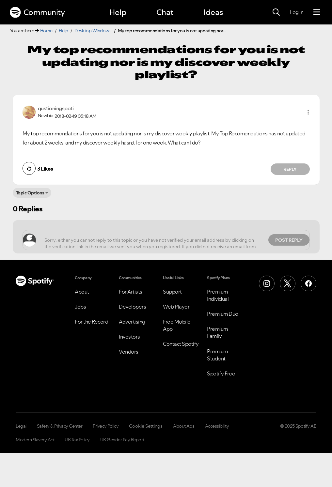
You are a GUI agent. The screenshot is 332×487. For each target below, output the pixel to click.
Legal (21, 426)
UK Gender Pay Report (122, 440)
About (82, 291)
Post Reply (289, 240)
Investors (129, 336)
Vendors (128, 351)
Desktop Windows (93, 30)
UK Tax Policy (77, 440)
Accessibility (217, 426)
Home (46, 30)
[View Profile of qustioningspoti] (56, 108)
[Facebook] (308, 283)
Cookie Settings (146, 426)
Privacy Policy (106, 426)
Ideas (213, 12)
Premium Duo (222, 313)
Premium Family (217, 332)
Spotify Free (221, 373)
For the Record (91, 321)
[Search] (276, 12)
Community (37, 12)
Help (117, 12)
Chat (164, 12)
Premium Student (217, 355)
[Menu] (316, 12)
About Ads (184, 426)
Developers (132, 306)
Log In (296, 12)
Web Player (176, 306)
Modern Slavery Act (35, 440)
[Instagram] (267, 283)
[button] (308, 112)
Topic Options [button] (30, 193)
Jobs (80, 306)
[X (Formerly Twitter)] (287, 283)
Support (172, 291)
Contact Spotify (181, 343)
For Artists (130, 291)
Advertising (132, 321)
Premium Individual (218, 295)
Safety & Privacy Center (60, 426)
